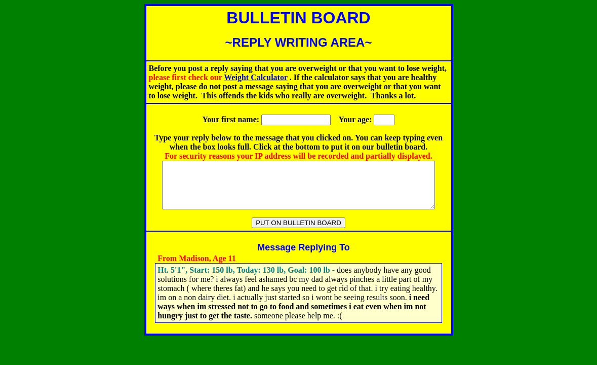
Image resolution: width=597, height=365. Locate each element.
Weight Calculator (255, 77)
